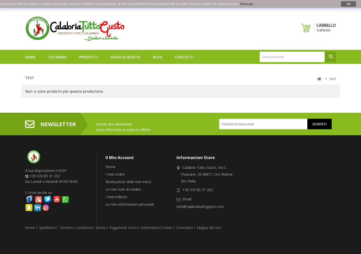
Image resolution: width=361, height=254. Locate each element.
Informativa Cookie (156, 223)
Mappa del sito (209, 223)
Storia (101, 223)
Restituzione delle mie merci (128, 181)
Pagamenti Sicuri (123, 223)
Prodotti (88, 57)
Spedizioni (47, 223)
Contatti (184, 57)
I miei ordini (115, 174)
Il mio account (120, 157)
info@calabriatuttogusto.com (200, 206)
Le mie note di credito (123, 189)
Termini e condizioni (75, 223)
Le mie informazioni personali (130, 204)
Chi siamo (57, 57)
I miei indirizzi (116, 196)
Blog (157, 57)
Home (30, 57)
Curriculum (184, 223)
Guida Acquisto (125, 57)
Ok (348, 4)
